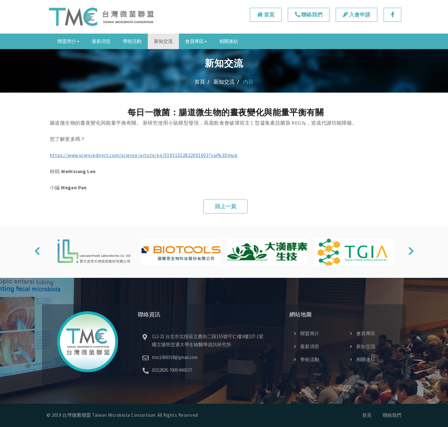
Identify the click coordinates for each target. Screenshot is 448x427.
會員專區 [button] (196, 41)
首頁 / (202, 82)
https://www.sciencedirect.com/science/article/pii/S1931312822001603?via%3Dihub (143, 155)
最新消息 (101, 41)
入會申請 (356, 14)
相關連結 (228, 41)
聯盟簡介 (307, 333)
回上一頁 (225, 206)
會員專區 (363, 333)
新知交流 (163, 41)
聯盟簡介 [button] (68, 41)
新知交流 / (226, 82)
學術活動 (132, 41)
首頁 (265, 14)
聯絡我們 (308, 14)
